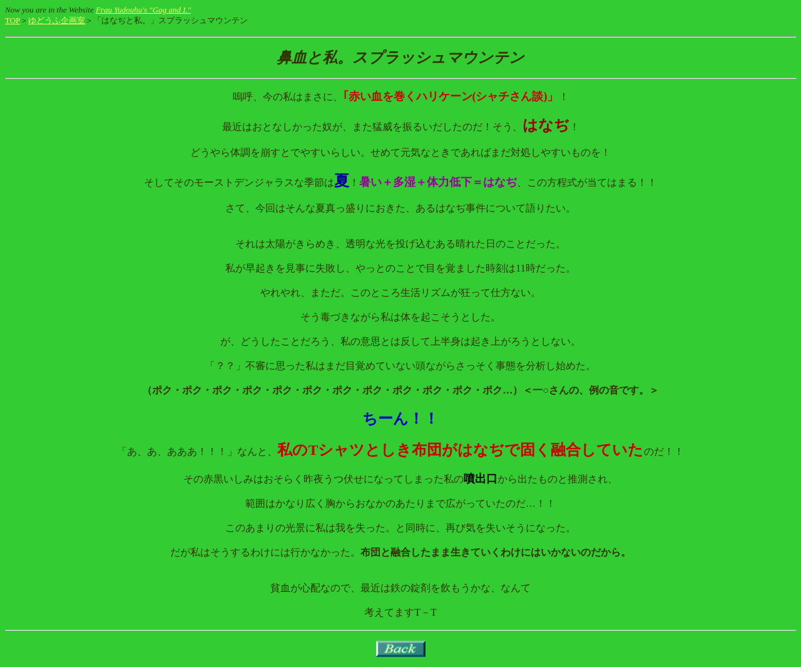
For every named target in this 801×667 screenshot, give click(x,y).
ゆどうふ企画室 (56, 20)
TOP (12, 20)
